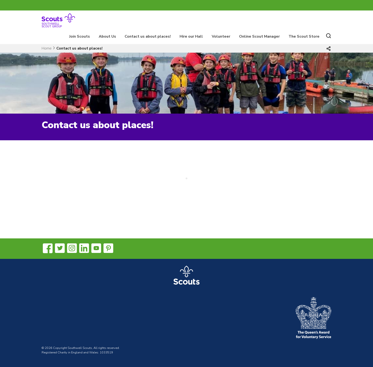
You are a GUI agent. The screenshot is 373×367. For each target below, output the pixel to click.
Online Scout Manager (259, 36)
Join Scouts (79, 36)
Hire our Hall (191, 36)
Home (47, 48)
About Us (107, 36)
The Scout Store (304, 36)
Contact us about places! (148, 36)
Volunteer (221, 36)
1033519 (106, 352)
